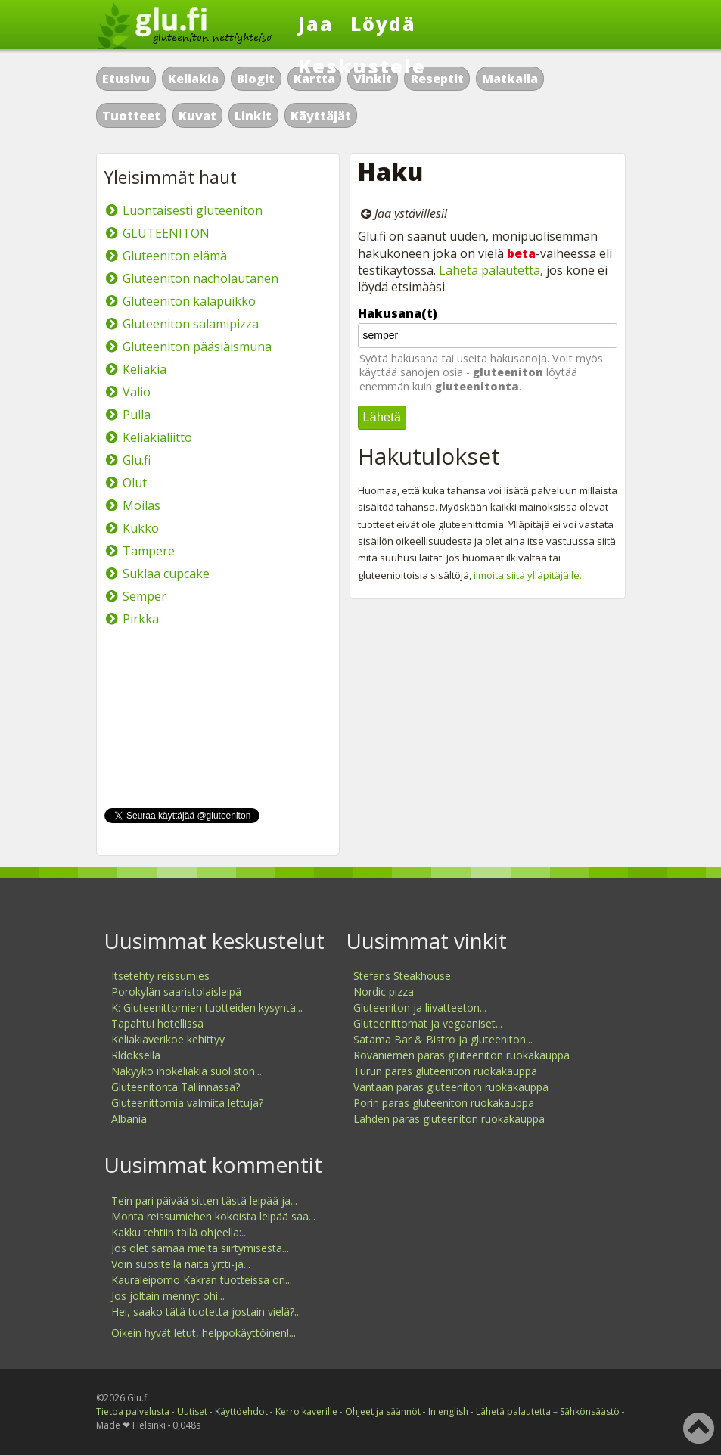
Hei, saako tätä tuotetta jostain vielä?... (206, 1311)
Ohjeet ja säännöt (383, 1411)
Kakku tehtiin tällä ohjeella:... (179, 1232)
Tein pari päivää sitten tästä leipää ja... (204, 1200)
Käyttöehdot (241, 1411)
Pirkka (141, 619)
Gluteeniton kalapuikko (189, 301)
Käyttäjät (321, 115)
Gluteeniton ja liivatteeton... (419, 1007)
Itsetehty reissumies (160, 975)
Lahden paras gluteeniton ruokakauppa (449, 1118)
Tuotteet (131, 115)
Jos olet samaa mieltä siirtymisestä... (200, 1248)
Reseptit (437, 78)
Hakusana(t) (397, 313)
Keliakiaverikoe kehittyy (168, 1039)
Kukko (141, 528)
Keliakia (193, 78)
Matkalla (510, 78)
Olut (135, 482)
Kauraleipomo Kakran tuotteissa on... (201, 1280)
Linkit (253, 115)
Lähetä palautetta (489, 270)
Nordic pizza (383, 991)
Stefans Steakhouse (402, 975)
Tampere (149, 551)
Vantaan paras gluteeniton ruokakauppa (451, 1087)
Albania (129, 1118)
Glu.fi (137, 460)
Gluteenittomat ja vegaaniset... (427, 1023)
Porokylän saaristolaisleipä (176, 991)
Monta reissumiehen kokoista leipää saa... (213, 1216)
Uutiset (192, 1411)
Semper (144, 596)
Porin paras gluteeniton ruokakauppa (443, 1103)
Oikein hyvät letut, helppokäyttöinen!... (203, 1333)
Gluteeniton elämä (175, 255)
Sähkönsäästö (590, 1411)
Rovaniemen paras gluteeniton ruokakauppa (461, 1055)
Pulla (137, 414)
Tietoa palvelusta (132, 1411)
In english (448, 1411)
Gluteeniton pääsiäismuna (197, 346)
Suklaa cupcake (166, 573)
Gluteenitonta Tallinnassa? (175, 1087)
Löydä (383, 23)
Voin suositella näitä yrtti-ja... (180, 1264)
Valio (137, 392)
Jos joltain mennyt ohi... (168, 1296)
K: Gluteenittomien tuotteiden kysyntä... (207, 1007)
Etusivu (126, 78)
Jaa (316, 23)
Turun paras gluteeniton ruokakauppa (445, 1071)
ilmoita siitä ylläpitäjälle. (528, 575)
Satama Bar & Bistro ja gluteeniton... (443, 1039)
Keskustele (362, 66)
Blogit (256, 78)
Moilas (141, 505)
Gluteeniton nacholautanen (200, 278)
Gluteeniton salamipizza (191, 324)
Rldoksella (135, 1055)
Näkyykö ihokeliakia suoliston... (186, 1071)
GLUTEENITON (166, 233)
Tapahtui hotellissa (157, 1023)
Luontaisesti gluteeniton (193, 210)
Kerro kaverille (306, 1411)
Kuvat (197, 115)
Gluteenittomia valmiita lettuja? (187, 1103)
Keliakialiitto (157, 437)
